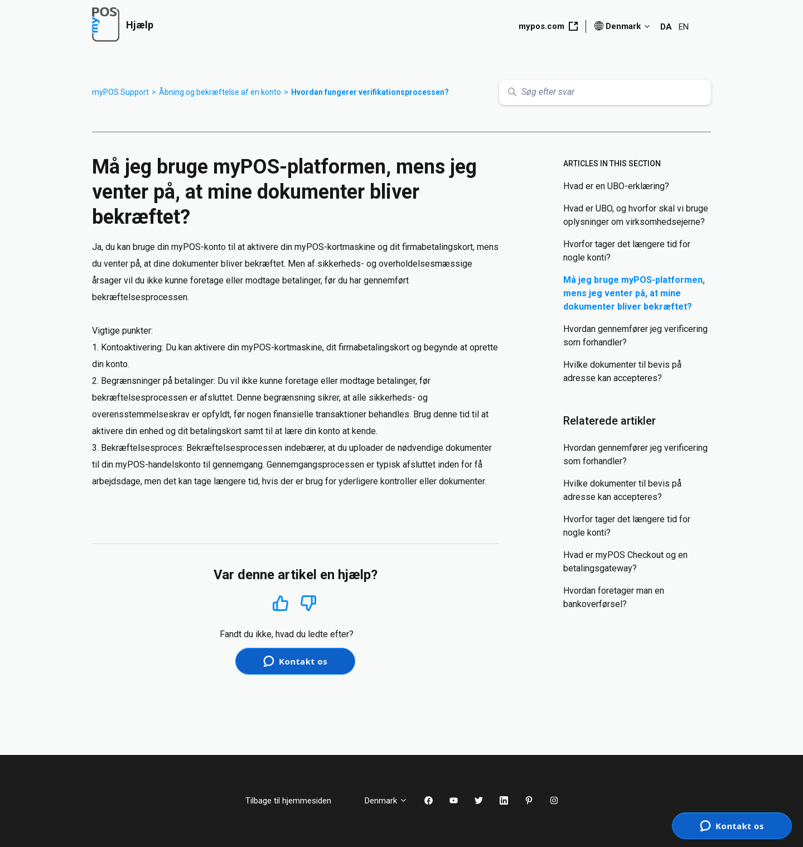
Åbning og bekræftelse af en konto (220, 92)
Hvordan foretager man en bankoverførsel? (613, 597)
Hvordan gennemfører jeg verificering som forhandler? (635, 336)
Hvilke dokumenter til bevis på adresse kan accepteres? (622, 371)
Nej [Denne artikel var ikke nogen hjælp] (308, 603)
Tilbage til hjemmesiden (296, 801)
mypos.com (548, 26)
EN (684, 27)
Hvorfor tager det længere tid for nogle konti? (626, 251)
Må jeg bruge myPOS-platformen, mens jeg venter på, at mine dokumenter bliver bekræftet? (634, 293)
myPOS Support (120, 92)
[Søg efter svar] (605, 92)
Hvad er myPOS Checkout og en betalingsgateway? (625, 562)
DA (666, 27)
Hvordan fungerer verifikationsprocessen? (370, 92)
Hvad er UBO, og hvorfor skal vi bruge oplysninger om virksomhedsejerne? (635, 215)
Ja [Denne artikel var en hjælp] (280, 603)
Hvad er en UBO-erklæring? (616, 186)
